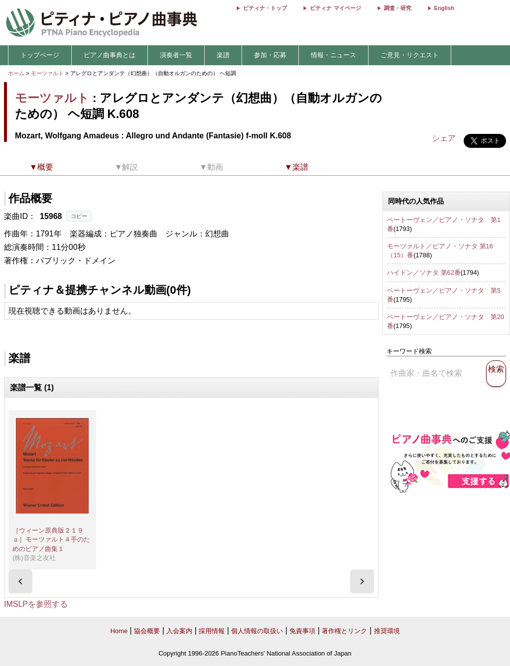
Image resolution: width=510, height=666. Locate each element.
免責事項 (302, 631)
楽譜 (223, 55)
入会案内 (179, 631)
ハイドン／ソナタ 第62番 (424, 272)
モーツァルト (47, 73)
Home (119, 631)
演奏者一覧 (176, 55)
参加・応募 (270, 55)
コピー (79, 216)
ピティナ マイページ (335, 8)
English (444, 8)
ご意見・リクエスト (410, 55)
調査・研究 (397, 8)
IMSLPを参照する (36, 604)
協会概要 (147, 631)
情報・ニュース (333, 55)
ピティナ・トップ (265, 8)
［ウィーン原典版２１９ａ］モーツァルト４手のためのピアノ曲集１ (51, 540)
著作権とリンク (344, 631)
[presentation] (20, 581)
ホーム (16, 73)
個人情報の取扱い (257, 631)
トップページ (39, 55)
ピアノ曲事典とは (109, 55)
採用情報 (212, 631)
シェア (444, 138)
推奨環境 (387, 631)
